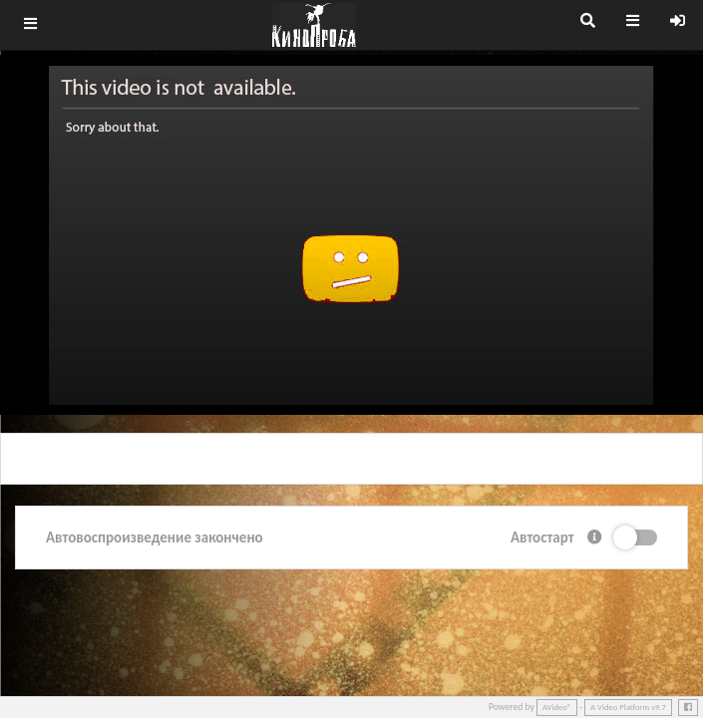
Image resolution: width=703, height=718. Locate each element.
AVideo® (556, 707)
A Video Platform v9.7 (628, 707)
